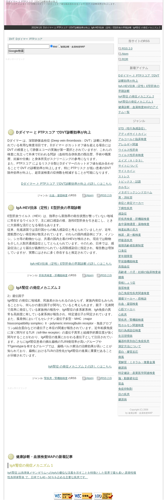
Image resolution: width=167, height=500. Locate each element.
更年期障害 (125, 256)
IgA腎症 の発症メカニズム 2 (146, 27)
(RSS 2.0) (104, 195)
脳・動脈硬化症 (128, 378)
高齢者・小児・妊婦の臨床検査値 (139, 272)
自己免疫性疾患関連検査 (133, 293)
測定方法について (129, 346)
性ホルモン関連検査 (131, 325)
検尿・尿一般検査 (129, 234)
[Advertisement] (41, 91)
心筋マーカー (126, 309)
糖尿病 (122, 367)
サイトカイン (126, 171)
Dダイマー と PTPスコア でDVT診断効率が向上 (66, 27)
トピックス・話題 (129, 181)
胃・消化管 (125, 197)
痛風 (121, 357)
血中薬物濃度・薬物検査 (133, 224)
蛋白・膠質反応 (128, 351)
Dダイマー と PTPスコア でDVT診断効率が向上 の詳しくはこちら (66, 183)
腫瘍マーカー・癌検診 (132, 298)
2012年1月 (37, 27)
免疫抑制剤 (125, 388)
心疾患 (122, 314)
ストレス (124, 176)
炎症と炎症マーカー (131, 203)
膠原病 (122, 399)
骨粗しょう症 (126, 282)
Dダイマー (22, 39)
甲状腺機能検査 (128, 261)
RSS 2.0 (125, 48)
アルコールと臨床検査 (132, 139)
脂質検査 (124, 288)
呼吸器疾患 (125, 240)
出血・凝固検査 (58, 195)
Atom (123, 53)
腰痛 (121, 277)
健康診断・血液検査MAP (140, 413)
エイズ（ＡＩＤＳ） (131, 160)
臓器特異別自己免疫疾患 (133, 341)
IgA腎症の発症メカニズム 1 (135, 101)
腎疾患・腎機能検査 (56, 378)
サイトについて (128, 165)
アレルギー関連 (128, 144)
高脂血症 (124, 266)
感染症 (122, 213)
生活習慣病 (125, 335)
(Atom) (88, 195)
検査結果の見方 (128, 229)
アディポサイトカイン (132, 134)
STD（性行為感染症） (132, 128)
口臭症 (122, 250)
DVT (11, 39)
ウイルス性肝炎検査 (131, 155)
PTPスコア (35, 39)
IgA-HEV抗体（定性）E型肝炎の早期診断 (111, 27)
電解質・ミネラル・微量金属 (136, 362)
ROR (123, 59)
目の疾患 (124, 394)
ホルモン (124, 187)
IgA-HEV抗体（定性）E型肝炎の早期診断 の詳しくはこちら (71, 263)
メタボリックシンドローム (135, 192)
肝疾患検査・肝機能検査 (53, 275)
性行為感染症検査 (129, 330)
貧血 (121, 383)
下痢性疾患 (125, 208)
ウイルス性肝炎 (128, 149)
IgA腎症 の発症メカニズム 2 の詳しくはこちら (80, 366)
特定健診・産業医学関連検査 (136, 373)
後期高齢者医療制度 (131, 245)
